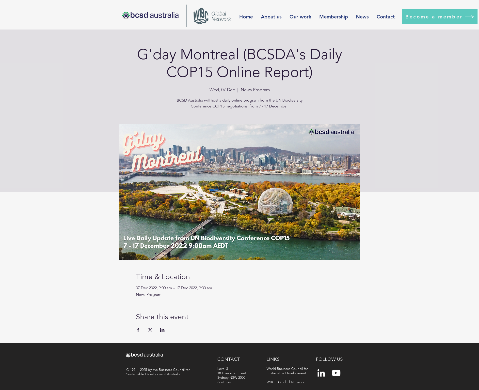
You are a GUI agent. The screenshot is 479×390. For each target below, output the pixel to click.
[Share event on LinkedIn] (162, 330)
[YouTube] (336, 373)
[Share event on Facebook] (138, 330)
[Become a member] (440, 16)
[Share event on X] (150, 330)
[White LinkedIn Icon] (321, 373)
